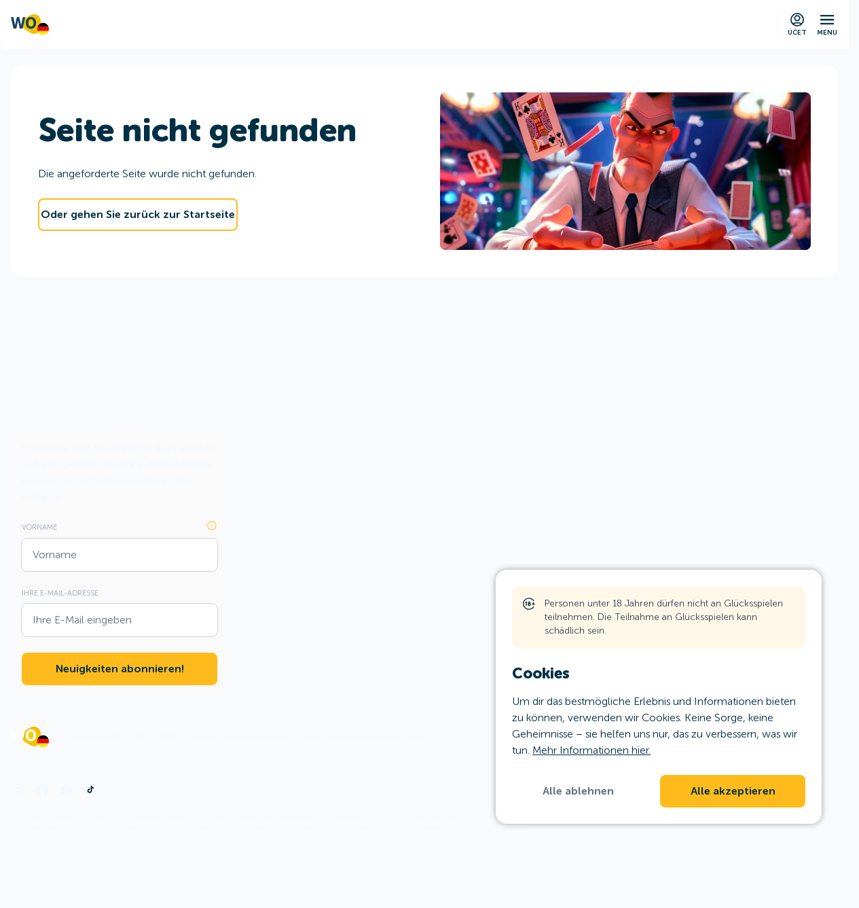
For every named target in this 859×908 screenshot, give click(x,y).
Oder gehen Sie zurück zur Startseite (138, 214)
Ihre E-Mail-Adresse (60, 593)
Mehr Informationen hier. (591, 750)
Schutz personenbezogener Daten (363, 737)
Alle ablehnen (578, 791)
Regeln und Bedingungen (240, 737)
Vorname (39, 527)
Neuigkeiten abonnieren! (120, 669)
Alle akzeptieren (733, 791)
